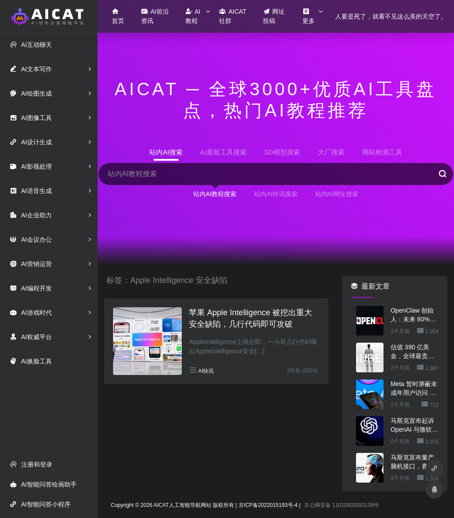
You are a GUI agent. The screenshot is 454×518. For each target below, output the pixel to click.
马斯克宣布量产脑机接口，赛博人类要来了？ (412, 462)
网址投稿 (274, 16)
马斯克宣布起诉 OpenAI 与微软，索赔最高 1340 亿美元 (414, 425)
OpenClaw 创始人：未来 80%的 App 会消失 (413, 315)
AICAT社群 (232, 16)
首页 (118, 16)
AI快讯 (206, 371)
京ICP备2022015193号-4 (268, 505)
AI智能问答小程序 (40, 504)
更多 (308, 16)
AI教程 (192, 16)
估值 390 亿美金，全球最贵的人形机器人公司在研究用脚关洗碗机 (412, 352)
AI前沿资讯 (154, 16)
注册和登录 (31, 464)
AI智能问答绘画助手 (43, 484)
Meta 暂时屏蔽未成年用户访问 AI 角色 (414, 388)
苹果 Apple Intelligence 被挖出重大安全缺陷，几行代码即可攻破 (250, 318)
